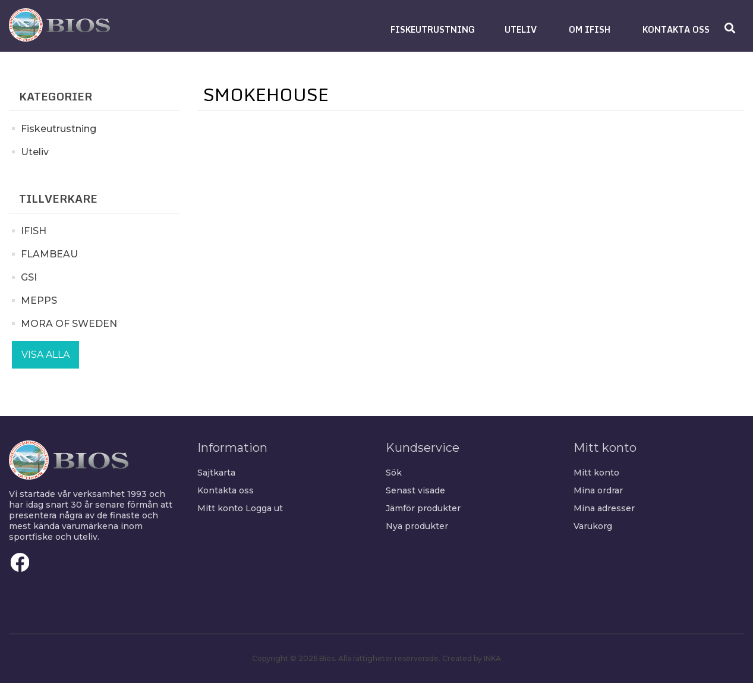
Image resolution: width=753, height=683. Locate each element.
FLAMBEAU (49, 254)
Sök (394, 472)
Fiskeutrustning (58, 128)
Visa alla (45, 354)
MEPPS (39, 300)
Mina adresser (604, 508)
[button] (433, 29)
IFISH (33, 231)
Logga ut (264, 508)
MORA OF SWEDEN (69, 323)
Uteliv (35, 152)
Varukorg (593, 526)
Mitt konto (220, 508)
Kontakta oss (225, 490)
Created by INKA (471, 658)
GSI (29, 277)
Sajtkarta (216, 472)
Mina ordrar (598, 490)
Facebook (20, 562)
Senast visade (415, 490)
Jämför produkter (423, 508)
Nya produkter (417, 526)
